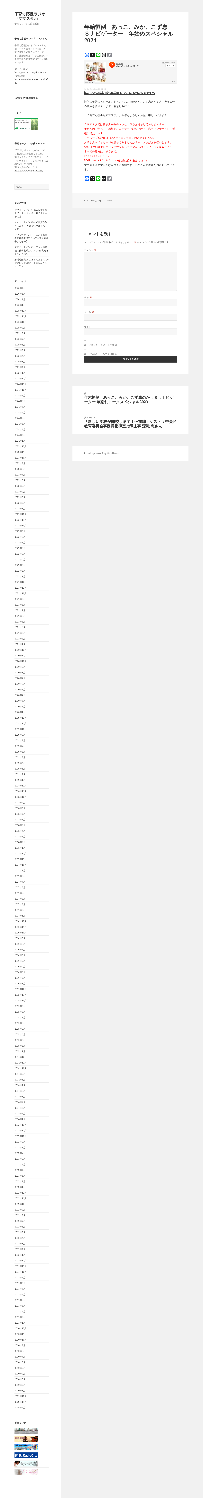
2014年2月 (19, 1113)
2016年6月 (19, 955)
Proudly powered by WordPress (101, 453)
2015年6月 (19, 1023)
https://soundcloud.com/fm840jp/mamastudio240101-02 (119, 92)
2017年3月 (19, 904)
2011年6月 (19, 1294)
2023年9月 (19, 463)
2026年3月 (19, 293)
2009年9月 (19, 1407)
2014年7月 (19, 1085)
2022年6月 (19, 548)
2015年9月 (19, 1006)
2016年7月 (19, 949)
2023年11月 (20, 452)
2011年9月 (19, 1277)
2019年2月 (19, 774)
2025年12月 (20, 310)
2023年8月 (19, 469)
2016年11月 (20, 927)
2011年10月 (20, 1271)
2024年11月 (20, 384)
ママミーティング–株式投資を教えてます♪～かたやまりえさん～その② (30, 213)
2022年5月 (19, 553)
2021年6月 (19, 616)
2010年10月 (20, 1339)
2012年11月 (20, 1198)
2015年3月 (19, 1040)
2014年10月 (20, 1068)
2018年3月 (19, 836)
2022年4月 (19, 559)
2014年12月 (20, 1057)
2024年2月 (19, 435)
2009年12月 (20, 1396)
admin (109, 200)
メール (89, 312)
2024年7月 (19, 406)
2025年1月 (19, 372)
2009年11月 (20, 1401)
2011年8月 (19, 1283)
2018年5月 (19, 825)
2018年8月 (19, 808)
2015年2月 (19, 1045)
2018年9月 (19, 802)
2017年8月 (19, 876)
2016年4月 (19, 966)
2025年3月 (19, 361)
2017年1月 (19, 915)
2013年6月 (19, 1158)
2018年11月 (20, 791)
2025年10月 (20, 322)
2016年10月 (20, 932)
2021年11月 (20, 587)
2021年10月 (20, 593)
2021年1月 (19, 644)
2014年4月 (19, 1102)
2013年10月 (20, 1136)
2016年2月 (19, 977)
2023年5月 (19, 486)
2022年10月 (20, 525)
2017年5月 (19, 893)
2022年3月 (19, 565)
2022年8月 (19, 536)
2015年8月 (19, 1011)
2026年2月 (19, 299)
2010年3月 (19, 1379)
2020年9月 (19, 666)
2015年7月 (19, 1017)
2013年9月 (19, 1141)
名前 (88, 297)
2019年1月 (19, 780)
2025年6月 (19, 344)
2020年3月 (19, 700)
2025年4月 (19, 355)
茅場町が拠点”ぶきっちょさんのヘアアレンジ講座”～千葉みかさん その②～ (31, 263)
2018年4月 (19, 830)
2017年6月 (19, 887)
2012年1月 (19, 1254)
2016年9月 (19, 938)
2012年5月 (19, 1232)
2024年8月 (19, 401)
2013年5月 (19, 1164)
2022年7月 (19, 542)
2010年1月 (19, 1390)
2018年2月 (19, 842)
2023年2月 (19, 502)
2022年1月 (19, 576)
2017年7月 (19, 881)
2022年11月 (20, 519)
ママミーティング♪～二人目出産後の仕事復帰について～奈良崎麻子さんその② (31, 238)
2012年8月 (19, 1215)
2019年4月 (19, 763)
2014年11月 (20, 1062)
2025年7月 (19, 339)
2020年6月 (19, 683)
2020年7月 (19, 678)
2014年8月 (19, 1079)
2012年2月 (19, 1249)
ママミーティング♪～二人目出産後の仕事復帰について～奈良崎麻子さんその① (31, 250)
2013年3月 (19, 1175)
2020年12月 (20, 649)
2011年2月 (19, 1317)
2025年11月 (20, 316)
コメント (90, 250)
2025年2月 (19, 367)
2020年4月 (19, 695)
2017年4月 (19, 898)
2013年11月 (20, 1130)
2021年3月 (19, 633)
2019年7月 (19, 746)
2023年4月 (19, 491)
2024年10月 (20, 389)
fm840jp (86, 89)
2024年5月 (19, 418)
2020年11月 (20, 655)
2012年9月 (19, 1209)
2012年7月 (19, 1221)
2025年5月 (19, 350)
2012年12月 (20, 1192)
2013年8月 (19, 1147)
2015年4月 (19, 1034)
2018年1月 (19, 847)
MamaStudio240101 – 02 (98, 89)
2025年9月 (19, 327)
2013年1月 (19, 1187)
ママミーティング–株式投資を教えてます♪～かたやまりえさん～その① (30, 226)
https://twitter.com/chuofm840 (30, 72)
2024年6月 (19, 412)
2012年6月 (19, 1226)
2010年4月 (19, 1373)
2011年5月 (19, 1300)
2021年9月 (19, 599)
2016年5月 (19, 960)
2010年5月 (19, 1368)
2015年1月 (19, 1051)
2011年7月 (19, 1288)
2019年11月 (20, 723)
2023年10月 (20, 457)
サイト (87, 326)
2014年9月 (19, 1074)
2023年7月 (19, 474)
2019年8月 (19, 740)
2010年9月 (19, 1345)
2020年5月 (19, 689)
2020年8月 (19, 672)
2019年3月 (19, 768)
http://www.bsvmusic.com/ (28, 170)
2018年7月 (19, 813)
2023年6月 (19, 480)
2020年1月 (19, 712)
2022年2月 (19, 570)
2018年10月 (20, 796)
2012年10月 (20, 1204)
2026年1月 (19, 305)
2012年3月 (19, 1243)
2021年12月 (20, 582)
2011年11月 (20, 1266)
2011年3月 (19, 1311)
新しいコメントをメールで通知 (100, 344)
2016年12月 (20, 921)
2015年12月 (20, 989)
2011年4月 (19, 1305)
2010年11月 (20, 1334)
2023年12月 (20, 446)
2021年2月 (19, 638)
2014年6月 (19, 1090)
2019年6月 (19, 751)
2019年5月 (19, 757)
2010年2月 (19, 1384)
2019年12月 (20, 717)
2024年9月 (19, 395)
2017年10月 (20, 864)
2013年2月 (19, 1181)
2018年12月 (20, 785)
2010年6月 (19, 1362)
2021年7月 (19, 610)
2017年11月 (20, 859)
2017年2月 (19, 910)
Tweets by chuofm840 (26, 97)
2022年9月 (19, 531)
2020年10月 (20, 661)
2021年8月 (19, 604)
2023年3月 (19, 497)
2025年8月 (19, 333)
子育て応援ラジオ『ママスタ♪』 (29, 16)
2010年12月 (20, 1328)
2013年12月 (20, 1124)
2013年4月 (19, 1170)
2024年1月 (19, 440)
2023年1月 (19, 508)
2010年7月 (19, 1356)
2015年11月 (20, 994)
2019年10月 (20, 729)
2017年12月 (20, 853)
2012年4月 (19, 1237)
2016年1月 (19, 983)
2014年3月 (19, 1107)
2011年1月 (19, 1322)
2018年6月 (19, 819)
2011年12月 (20, 1260)
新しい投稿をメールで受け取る (100, 353)
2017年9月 (19, 870)
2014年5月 (19, 1096)
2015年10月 (20, 1000)
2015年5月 (19, 1028)
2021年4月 (19, 627)
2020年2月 (19, 706)
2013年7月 (19, 1153)
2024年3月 (19, 429)
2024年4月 (19, 423)
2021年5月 (19, 621)
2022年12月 (20, 514)
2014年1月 (19, 1119)
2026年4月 (19, 288)
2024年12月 (20, 378)
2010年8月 (19, 1351)
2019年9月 (19, 734)
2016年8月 (19, 943)
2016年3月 (19, 972)
